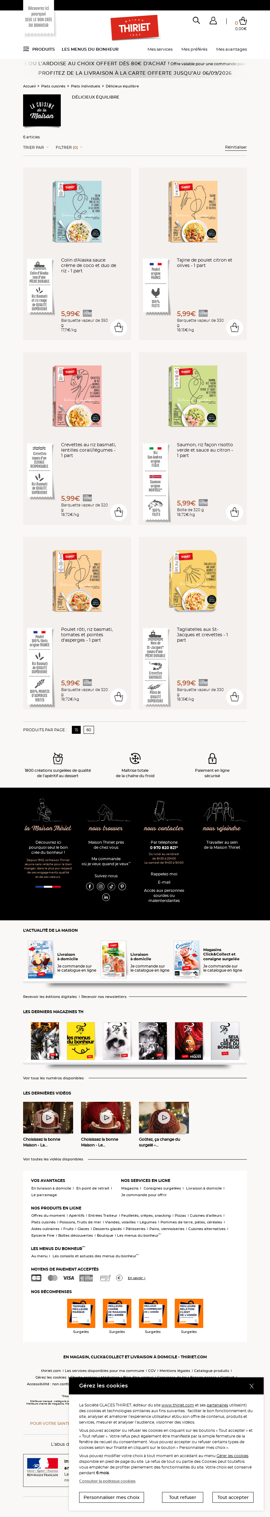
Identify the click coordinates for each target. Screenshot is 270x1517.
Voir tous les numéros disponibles (53, 1078)
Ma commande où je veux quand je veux (106, 861)
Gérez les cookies (50, 1377)
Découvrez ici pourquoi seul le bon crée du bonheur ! (48, 847)
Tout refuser (182, 1497)
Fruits (68, 1229)
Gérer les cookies (232, 1455)
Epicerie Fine (42, 1235)
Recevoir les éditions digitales (50, 997)
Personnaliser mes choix (112, 1497)
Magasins (130, 1188)
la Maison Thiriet (48, 828)
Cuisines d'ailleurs (206, 1215)
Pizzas (180, 1215)
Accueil (29, 86)
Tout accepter (233, 1497)
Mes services (160, 49)
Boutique (105, 1235)
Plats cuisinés (53, 86)
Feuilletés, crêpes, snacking (146, 1215)
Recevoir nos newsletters (104, 997)
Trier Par (33, 147)
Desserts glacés (107, 1229)
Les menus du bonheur (90, 49)
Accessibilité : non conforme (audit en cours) (66, 1384)
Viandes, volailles (120, 1222)
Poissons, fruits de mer (80, 1222)
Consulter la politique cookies (107, 1481)
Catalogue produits (211, 1370)
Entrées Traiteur (102, 1215)
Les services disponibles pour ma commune (104, 1370)
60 (88, 729)
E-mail (164, 882)
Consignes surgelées (162, 1188)
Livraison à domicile (204, 1188)
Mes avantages (231, 49)
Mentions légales (175, 1370)
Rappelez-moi (164, 874)
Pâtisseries (136, 1229)
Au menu (39, 1256)
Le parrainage (44, 1195)
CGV (152, 1370)
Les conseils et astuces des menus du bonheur (96, 1256)
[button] (213, 22)
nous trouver (105, 828)
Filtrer (67, 147)
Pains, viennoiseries (167, 1229)
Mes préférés (194, 49)
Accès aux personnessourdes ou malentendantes (164, 895)
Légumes (148, 1222)
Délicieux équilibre (122, 86)
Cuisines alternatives (207, 1229)
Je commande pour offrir (144, 1195)
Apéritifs (77, 1215)
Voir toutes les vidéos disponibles (53, 1159)
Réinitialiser (236, 147)
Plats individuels (85, 86)
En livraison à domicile (51, 1188)
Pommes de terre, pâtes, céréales (191, 1222)
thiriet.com (51, 1370)
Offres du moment (48, 1215)
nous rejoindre (222, 828)
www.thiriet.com (177, 1405)
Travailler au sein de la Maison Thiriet (222, 845)
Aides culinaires (45, 1229)
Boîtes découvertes (75, 1235)
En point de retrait (93, 1188)
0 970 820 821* (164, 847)
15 (76, 729)
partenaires (217, 1405)
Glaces (83, 1229)
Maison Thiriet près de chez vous (106, 845)
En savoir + (137, 1278)
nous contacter (163, 828)
